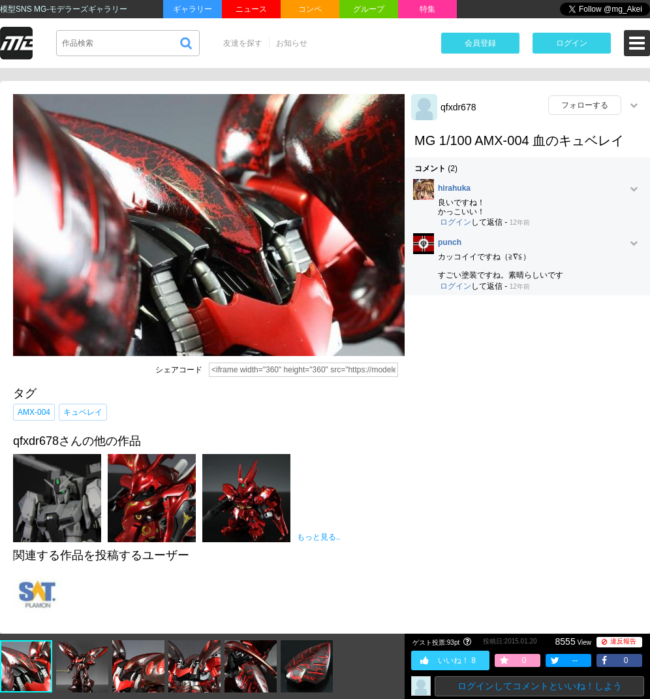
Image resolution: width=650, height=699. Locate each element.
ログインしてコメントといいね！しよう (539, 686)
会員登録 (480, 43)
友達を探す (242, 43)
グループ (368, 9)
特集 (427, 9)
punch (449, 242)
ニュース (251, 9)
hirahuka (454, 188)
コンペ (310, 9)
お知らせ (291, 43)
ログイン (571, 43)
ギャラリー (192, 9)
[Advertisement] (126, 435)
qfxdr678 (458, 107)
